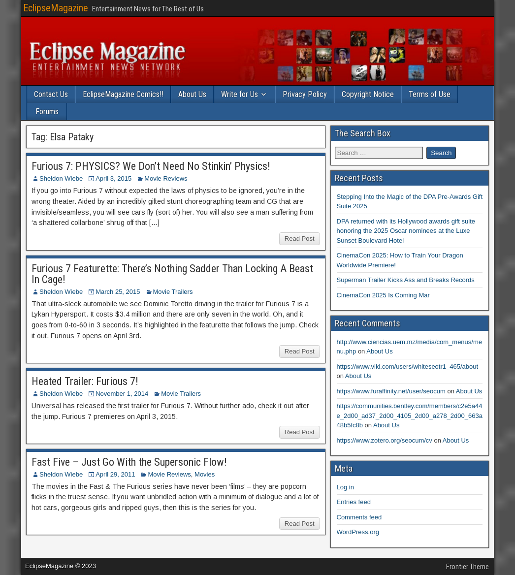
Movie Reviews (165, 178)
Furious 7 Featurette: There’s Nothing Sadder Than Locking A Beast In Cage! (172, 274)
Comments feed (359, 517)
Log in (345, 487)
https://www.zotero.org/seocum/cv (384, 440)
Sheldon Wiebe (61, 178)
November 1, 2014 (122, 393)
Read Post (300, 238)
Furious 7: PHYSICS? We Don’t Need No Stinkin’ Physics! (151, 166)
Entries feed (354, 502)
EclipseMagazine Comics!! (123, 94)
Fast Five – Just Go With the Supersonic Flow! (129, 462)
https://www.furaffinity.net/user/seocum (391, 391)
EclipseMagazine (55, 8)
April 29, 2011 (115, 474)
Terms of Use (430, 94)
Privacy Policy (305, 94)
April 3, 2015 (113, 178)
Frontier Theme (467, 566)
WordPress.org (358, 532)
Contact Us (51, 94)
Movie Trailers (173, 291)
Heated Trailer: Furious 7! (85, 381)
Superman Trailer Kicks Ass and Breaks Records (406, 280)
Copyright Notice (368, 94)
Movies (204, 474)
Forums (47, 111)
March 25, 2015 (118, 291)
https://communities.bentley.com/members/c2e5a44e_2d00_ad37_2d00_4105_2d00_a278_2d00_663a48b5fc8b (410, 415)
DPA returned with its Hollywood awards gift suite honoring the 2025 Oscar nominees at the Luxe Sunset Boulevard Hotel (406, 231)
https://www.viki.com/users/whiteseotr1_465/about (408, 366)
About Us (192, 94)
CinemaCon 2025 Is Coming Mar (383, 295)
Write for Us (239, 94)
